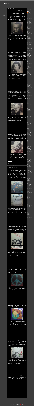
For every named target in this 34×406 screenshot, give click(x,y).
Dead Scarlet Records (29, 192)
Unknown (29, 12)
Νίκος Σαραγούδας (29, 123)
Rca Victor (28, 211)
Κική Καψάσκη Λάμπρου (29, 79)
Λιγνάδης (28, 91)
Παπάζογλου (28, 139)
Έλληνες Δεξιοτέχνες (29, 60)
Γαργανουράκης (29, 39)
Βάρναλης (28, 26)
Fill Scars (28, 198)
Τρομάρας (28, 170)
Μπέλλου (28, 115)
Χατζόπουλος (28, 184)
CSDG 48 (28, 190)
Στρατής (28, 164)
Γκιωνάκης (28, 52)
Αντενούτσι (28, 21)
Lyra (11, 163)
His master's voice (29, 199)
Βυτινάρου (28, 37)
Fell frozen (28, 197)
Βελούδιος (28, 31)
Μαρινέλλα (28, 103)
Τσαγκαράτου (28, 171)
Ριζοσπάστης (28, 149)
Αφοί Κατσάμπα (29, 25)
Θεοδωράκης (28, 67)
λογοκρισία (28, 92)
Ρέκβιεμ (28, 147)
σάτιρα (28, 154)
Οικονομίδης (28, 131)
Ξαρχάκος (28, 128)
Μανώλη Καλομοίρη (29, 98)
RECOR (28, 212)
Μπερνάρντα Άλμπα (29, 116)
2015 (3, 17)
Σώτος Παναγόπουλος (29, 167)
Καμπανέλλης (28, 73)
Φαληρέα (28, 177)
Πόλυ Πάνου (28, 145)
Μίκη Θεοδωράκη (29, 107)
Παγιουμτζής (28, 134)
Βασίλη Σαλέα (28, 29)
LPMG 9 (28, 203)
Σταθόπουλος (28, 161)
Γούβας (28, 53)
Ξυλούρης (28, 129)
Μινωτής (28, 109)
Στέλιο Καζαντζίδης (29, 163)
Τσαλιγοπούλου (29, 172)
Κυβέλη (28, 85)
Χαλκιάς (28, 181)
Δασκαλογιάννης (29, 56)
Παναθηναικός (29, 135)
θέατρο (28, 66)
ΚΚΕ (27, 80)
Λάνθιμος (28, 89)
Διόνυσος (28, 59)
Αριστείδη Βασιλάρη (29, 22)
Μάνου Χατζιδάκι (29, 97)
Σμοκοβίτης (28, 159)
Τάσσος (28, 169)
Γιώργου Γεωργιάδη (29, 48)
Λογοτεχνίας (28, 93)
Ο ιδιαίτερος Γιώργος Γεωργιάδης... (13, 167)
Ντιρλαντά (28, 126)
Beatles (28, 186)
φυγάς (28, 180)
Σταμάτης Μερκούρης (29, 162)
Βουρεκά (28, 35)
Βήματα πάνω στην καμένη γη (29, 33)
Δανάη (28, 54)
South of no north (29, 214)
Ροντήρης (9, 163)
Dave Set (28, 191)
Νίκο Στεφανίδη (29, 122)
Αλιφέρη (28, 20)
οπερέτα (28, 133)
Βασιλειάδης (28, 27)
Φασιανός (28, 178)
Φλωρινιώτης (28, 179)
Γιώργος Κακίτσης (29, 45)
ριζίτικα (28, 148)
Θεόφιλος (28, 68)
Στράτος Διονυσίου (29, 165)
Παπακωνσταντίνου (29, 140)
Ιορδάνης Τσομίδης (29, 71)
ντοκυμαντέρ (28, 127)
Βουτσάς (28, 36)
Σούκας (28, 160)
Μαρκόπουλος (29, 104)
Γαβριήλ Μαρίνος (29, 38)
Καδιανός (28, 72)
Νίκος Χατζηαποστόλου (29, 124)
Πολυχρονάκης (29, 146)
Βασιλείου (28, 28)
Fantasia (28, 196)
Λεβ (27, 90)
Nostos (28, 207)
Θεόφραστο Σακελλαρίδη (28, 69)
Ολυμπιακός (28, 132)
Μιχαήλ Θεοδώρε (29, 110)
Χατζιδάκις (28, 183)
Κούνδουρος (28, 83)
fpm (20, 404)
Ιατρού (28, 70)
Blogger (23, 404)
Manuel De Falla (29, 205)
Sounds (28, 213)
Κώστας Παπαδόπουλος (29, 88)
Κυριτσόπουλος (29, 87)
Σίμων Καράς (28, 158)
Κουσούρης (28, 84)
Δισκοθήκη (5, 3)
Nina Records (28, 206)
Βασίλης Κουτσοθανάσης (29, 30)
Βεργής (28, 32)
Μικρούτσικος (28, 108)
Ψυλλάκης (28, 185)
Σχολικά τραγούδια (29, 166)
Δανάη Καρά (28, 55)
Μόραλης (28, 111)
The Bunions (28, 215)
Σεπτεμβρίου (4, 15)
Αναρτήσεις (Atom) (13, 401)
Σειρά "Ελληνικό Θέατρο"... (12, 8)
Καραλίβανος (28, 74)
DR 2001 (28, 195)
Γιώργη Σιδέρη (29, 44)
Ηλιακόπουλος (29, 65)
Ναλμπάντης (28, 121)
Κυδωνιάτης (28, 86)
